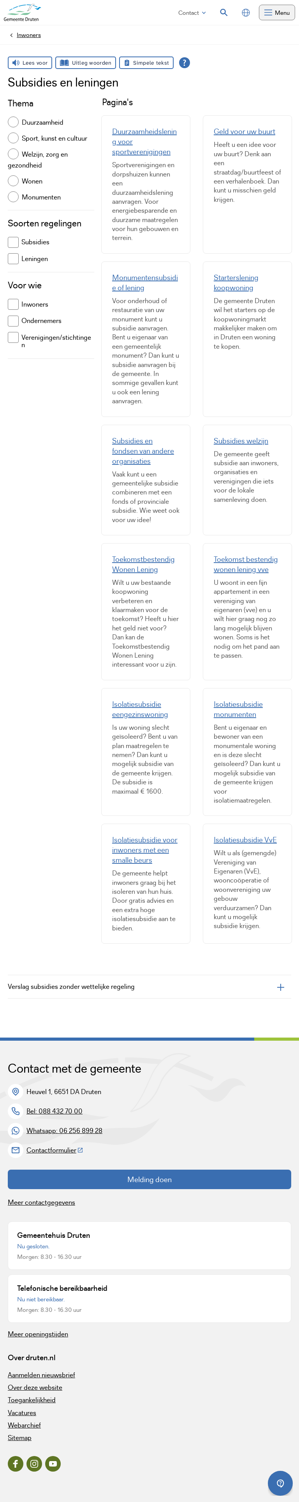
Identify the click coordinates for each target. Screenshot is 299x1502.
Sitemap (20, 1437)
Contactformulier (54, 1150)
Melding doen (149, 1179)
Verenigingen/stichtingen (49, 340)
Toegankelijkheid (32, 1400)
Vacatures (22, 1412)
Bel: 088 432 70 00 (54, 1111)
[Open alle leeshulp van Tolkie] (184, 62)
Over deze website (35, 1387)
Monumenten (41, 196)
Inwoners (28, 304)
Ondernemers (35, 321)
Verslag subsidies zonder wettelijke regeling (71, 986)
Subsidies (28, 242)
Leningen (28, 258)
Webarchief (24, 1425)
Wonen (32, 180)
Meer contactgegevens (41, 1202)
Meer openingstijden (38, 1334)
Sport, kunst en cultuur (54, 138)
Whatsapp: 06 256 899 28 (64, 1130)
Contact (192, 12)
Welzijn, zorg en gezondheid (38, 159)
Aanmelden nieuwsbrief (41, 1375)
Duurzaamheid (42, 122)
